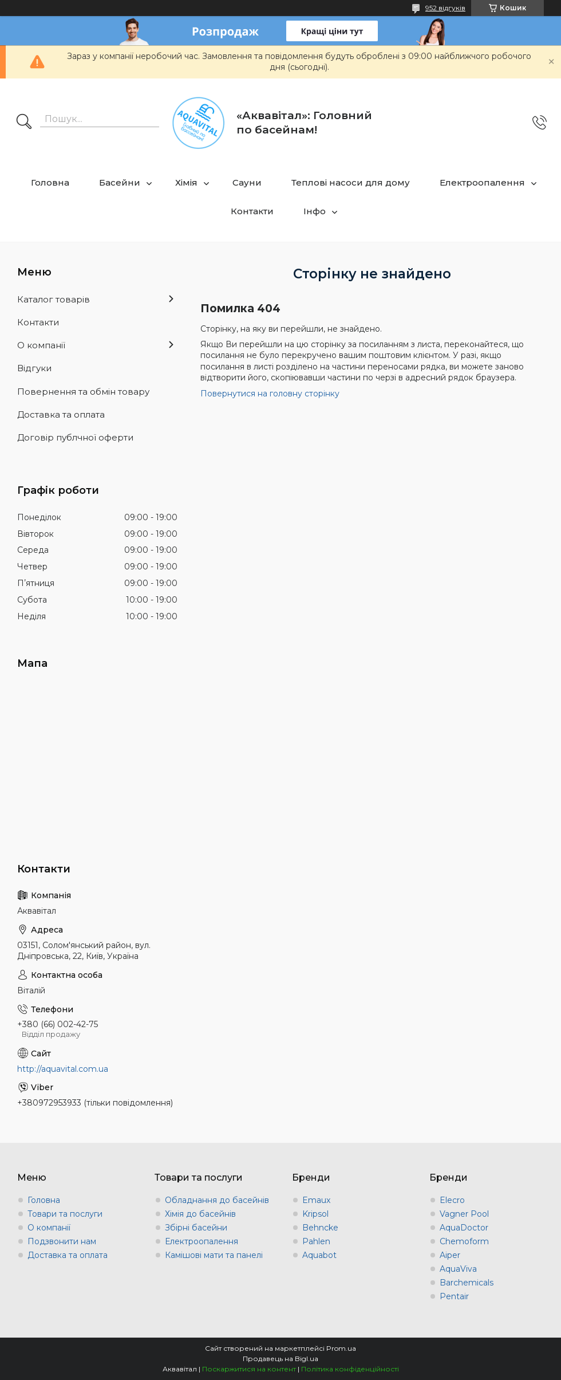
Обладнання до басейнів (217, 1200)
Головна (50, 182)
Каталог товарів (53, 299)
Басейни (119, 182)
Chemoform (464, 1241)
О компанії (41, 345)
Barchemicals (466, 1282)
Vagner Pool (464, 1214)
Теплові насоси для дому (350, 182)
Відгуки (34, 368)
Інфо (314, 211)
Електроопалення (482, 182)
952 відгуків (445, 7)
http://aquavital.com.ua (62, 1069)
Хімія (186, 182)
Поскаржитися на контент (249, 1369)
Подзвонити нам (61, 1241)
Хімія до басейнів (200, 1214)
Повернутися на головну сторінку (269, 393)
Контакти (252, 211)
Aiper (450, 1255)
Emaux (316, 1200)
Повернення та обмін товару (83, 391)
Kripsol (315, 1214)
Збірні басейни (196, 1227)
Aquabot (319, 1255)
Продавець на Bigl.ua (280, 1358)
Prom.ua (341, 1348)
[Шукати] (24, 122)
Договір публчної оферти (75, 437)
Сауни (247, 182)
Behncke (320, 1227)
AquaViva (458, 1269)
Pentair (454, 1296)
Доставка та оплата (61, 414)
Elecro (452, 1200)
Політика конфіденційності (350, 1369)
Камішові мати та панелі (214, 1255)
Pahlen (316, 1241)
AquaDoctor (464, 1227)
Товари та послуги (64, 1214)
